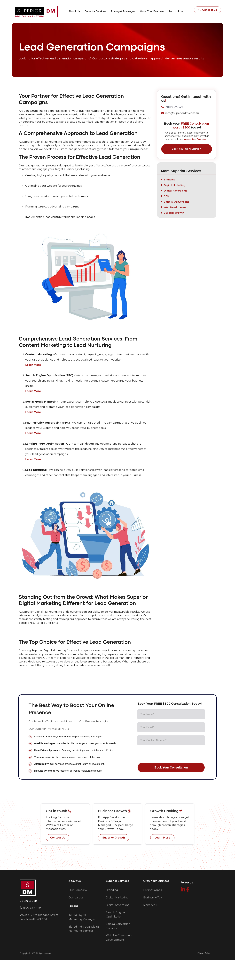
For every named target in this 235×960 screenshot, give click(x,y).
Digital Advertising (118, 905)
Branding (112, 890)
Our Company (78, 890)
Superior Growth (113, 837)
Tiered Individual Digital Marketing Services (84, 928)
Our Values (76, 897)
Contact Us (57, 837)
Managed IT (151, 905)
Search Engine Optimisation (115, 914)
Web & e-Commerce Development (119, 937)
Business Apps (152, 890)
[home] (36, 11)
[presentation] (162, 754)
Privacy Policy (203, 953)
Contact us (207, 9)
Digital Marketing (117, 897)
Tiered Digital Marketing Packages (82, 917)
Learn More (162, 837)
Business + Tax (152, 897)
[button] (74, 11)
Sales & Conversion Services (118, 926)
